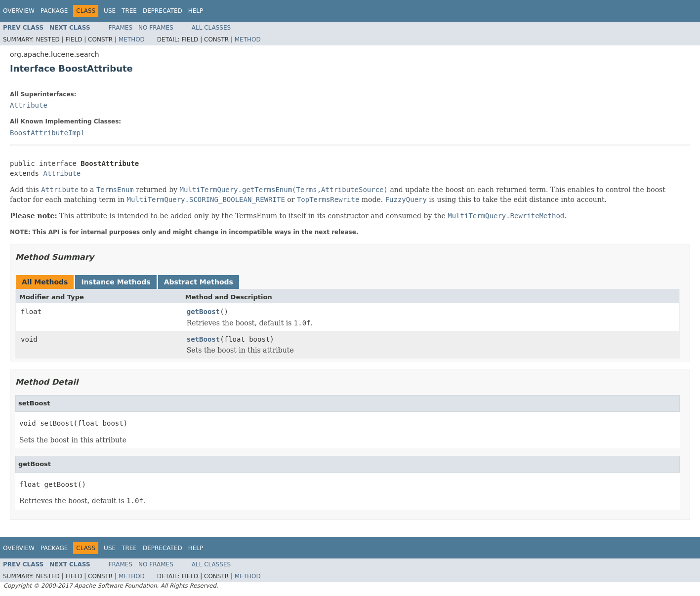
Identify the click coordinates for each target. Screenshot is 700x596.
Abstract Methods (198, 282)
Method (132, 39)
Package (54, 10)
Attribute (28, 105)
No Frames (155, 27)
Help (196, 10)
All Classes (211, 27)
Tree (129, 10)
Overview (19, 10)
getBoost (203, 312)
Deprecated (162, 10)
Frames (121, 27)
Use (110, 10)
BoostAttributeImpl (47, 133)
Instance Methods (115, 282)
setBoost (203, 339)
